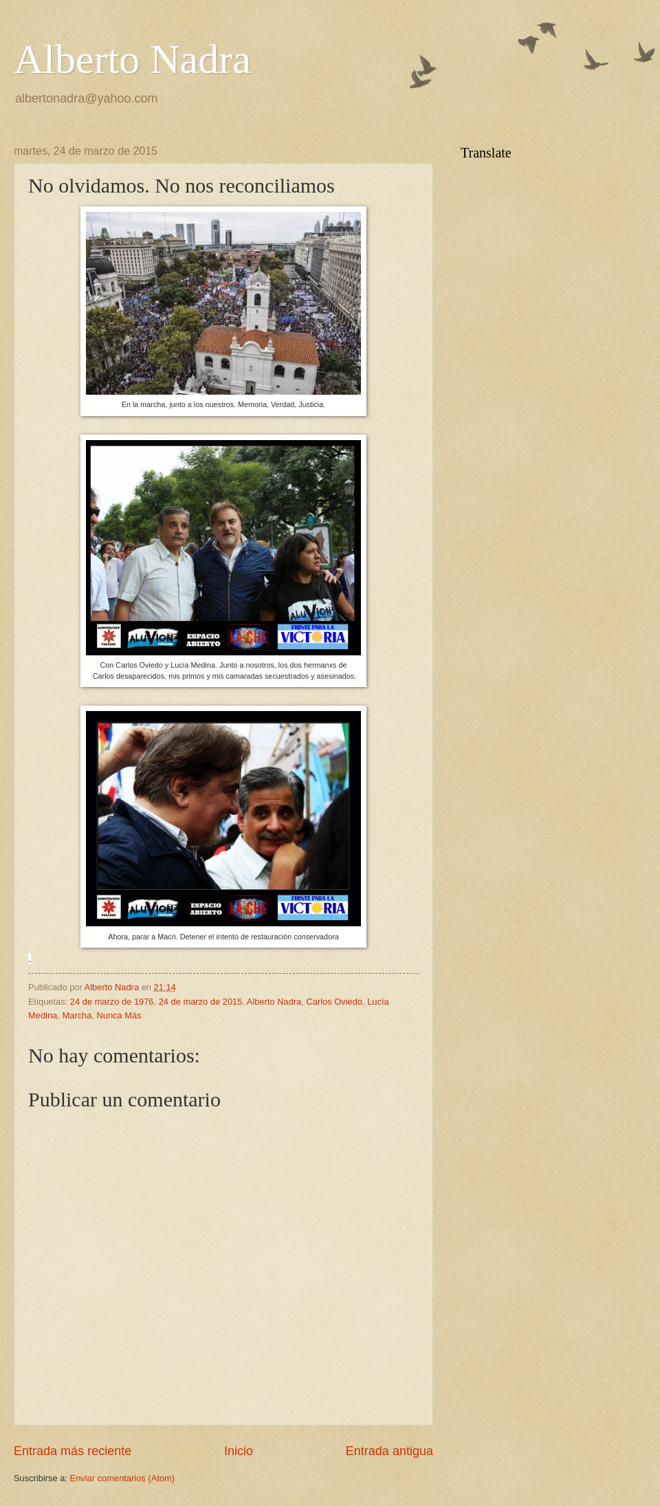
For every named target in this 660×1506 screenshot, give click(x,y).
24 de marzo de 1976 (112, 1001)
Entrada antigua (389, 1451)
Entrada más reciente (72, 1451)
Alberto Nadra (132, 59)
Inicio (238, 1451)
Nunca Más (118, 1015)
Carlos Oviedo (334, 1001)
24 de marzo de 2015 (201, 1001)
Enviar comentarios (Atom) (122, 1478)
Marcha (76, 1015)
